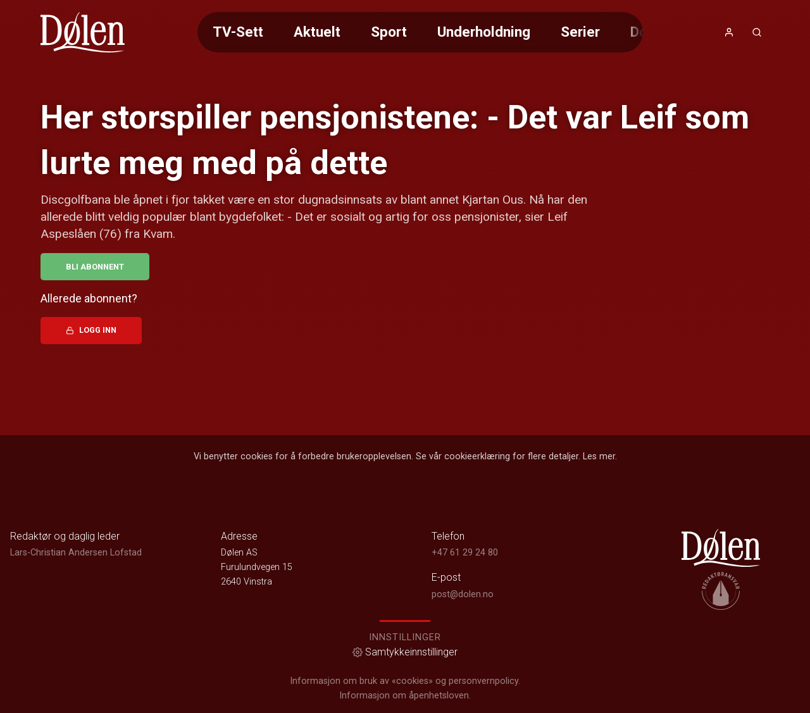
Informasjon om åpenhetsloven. (405, 695)
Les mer (599, 456)
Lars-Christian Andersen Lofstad (76, 552)
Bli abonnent (95, 266)
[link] (82, 32)
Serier (580, 31)
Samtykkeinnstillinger (405, 652)
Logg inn (91, 330)
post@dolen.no (463, 594)
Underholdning (483, 31)
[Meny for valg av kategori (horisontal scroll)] (420, 32)
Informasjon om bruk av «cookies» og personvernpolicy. (405, 681)
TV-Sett (238, 31)
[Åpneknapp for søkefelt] (757, 32)
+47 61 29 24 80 (465, 552)
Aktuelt (317, 31)
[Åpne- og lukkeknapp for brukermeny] (729, 32)
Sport (389, 31)
